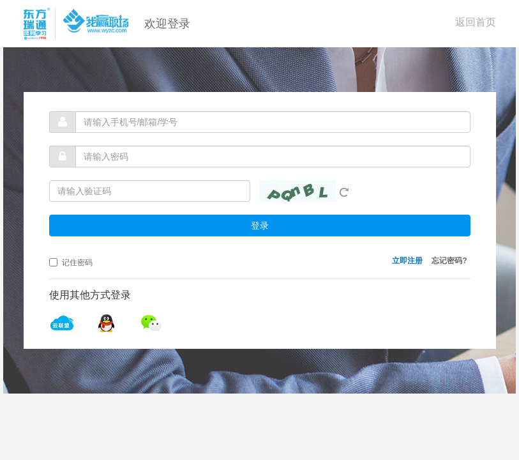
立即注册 (407, 260)
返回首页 (475, 22)
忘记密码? (449, 260)
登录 (260, 225)
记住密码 (71, 262)
